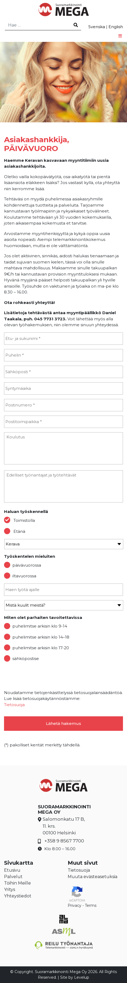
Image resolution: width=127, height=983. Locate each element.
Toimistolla (24, 520)
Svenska (96, 26)
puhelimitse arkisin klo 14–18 (40, 637)
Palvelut (13, 876)
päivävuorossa (26, 565)
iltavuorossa (24, 575)
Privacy (74, 905)
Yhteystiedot (17, 895)
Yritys (9, 889)
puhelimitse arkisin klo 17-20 (40, 647)
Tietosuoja (14, 704)
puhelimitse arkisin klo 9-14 (39, 626)
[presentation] (45, 676)
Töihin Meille (17, 883)
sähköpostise (25, 658)
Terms (90, 905)
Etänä (19, 531)
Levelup (81, 977)
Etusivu (12, 870)
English (115, 26)
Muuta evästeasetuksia (92, 876)
